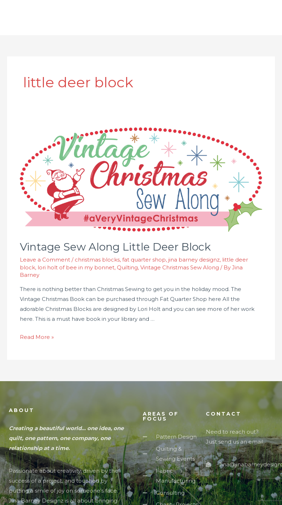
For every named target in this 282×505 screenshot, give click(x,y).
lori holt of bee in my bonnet (76, 267)
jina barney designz (194, 259)
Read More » (37, 337)
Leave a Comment (45, 259)
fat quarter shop (144, 259)
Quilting (127, 267)
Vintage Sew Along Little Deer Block (115, 246)
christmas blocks (97, 259)
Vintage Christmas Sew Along (179, 267)
